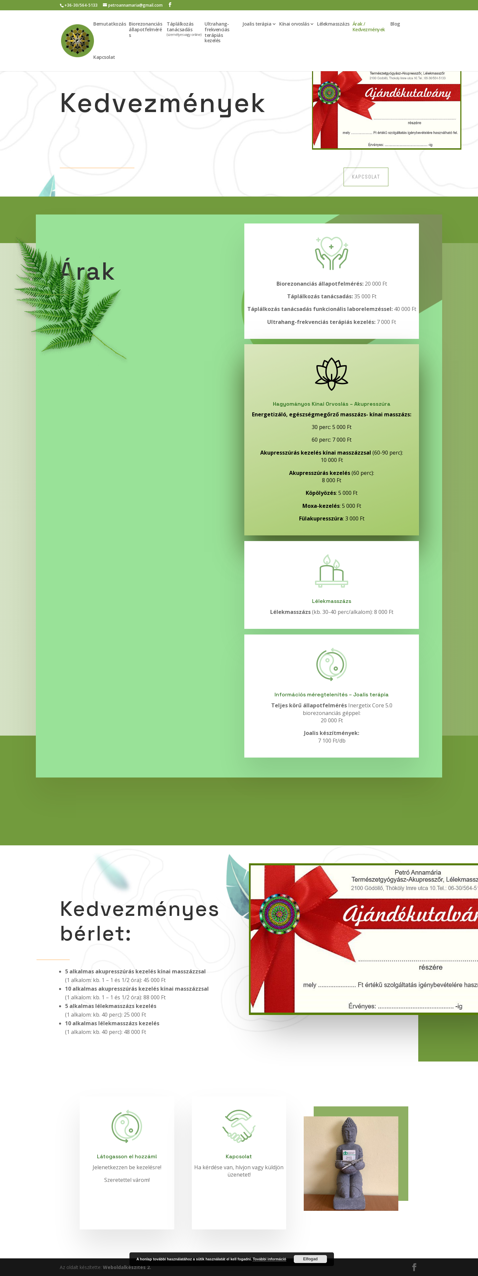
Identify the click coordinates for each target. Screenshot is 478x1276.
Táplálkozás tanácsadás (184, 29)
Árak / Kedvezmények (369, 27)
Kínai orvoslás (294, 24)
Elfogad (310, 1259)
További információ (269, 1259)
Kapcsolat (104, 57)
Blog (395, 24)
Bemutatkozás (109, 24)
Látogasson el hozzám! (127, 1156)
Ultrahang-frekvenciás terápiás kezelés (216, 32)
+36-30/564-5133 (81, 5)
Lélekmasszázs (333, 24)
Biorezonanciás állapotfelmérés (145, 29)
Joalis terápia (256, 24)
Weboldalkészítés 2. (127, 1267)
